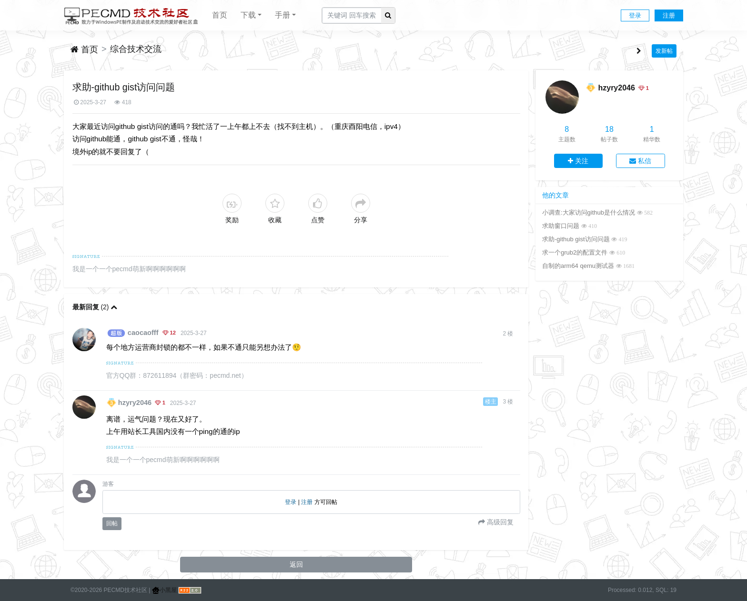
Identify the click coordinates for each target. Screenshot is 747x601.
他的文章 (555, 195)
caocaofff (143, 332)
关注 (578, 161)
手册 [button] (282, 15)
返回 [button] (296, 564)
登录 (635, 15)
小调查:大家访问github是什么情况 (588, 212)
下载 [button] (248, 15)
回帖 (112, 523)
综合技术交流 (136, 49)
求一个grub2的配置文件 (574, 252)
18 (609, 129)
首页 (219, 15)
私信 (640, 161)
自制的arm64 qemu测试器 (578, 265)
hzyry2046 (134, 402)
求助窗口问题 (560, 225)
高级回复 (499, 522)
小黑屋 (164, 590)
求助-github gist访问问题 (576, 239)
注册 (669, 15)
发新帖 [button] (664, 51)
